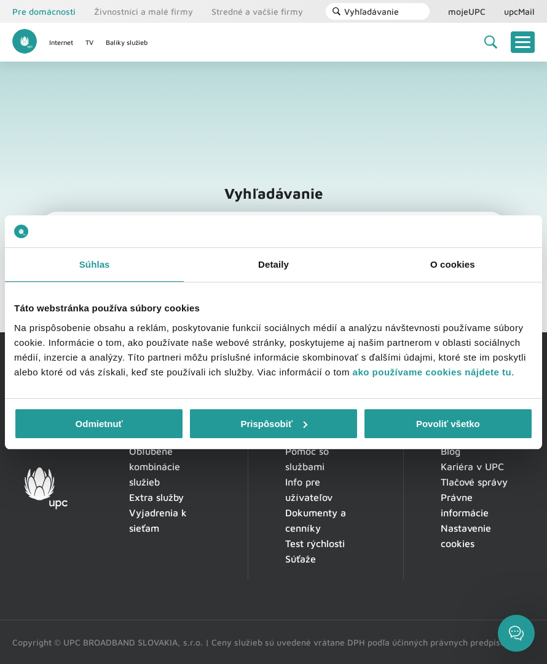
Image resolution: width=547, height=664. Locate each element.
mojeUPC (467, 11)
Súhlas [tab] (94, 264)
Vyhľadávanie (365, 11)
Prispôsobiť (273, 423)
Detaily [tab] (273, 264)
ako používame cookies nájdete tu (432, 372)
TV (89, 42)
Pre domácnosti (44, 11)
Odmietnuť (99, 423)
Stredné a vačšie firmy (257, 11)
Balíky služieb (127, 42)
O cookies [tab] (452, 264)
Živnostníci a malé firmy (143, 11)
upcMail (519, 11)
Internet (61, 42)
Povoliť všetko (448, 423)
